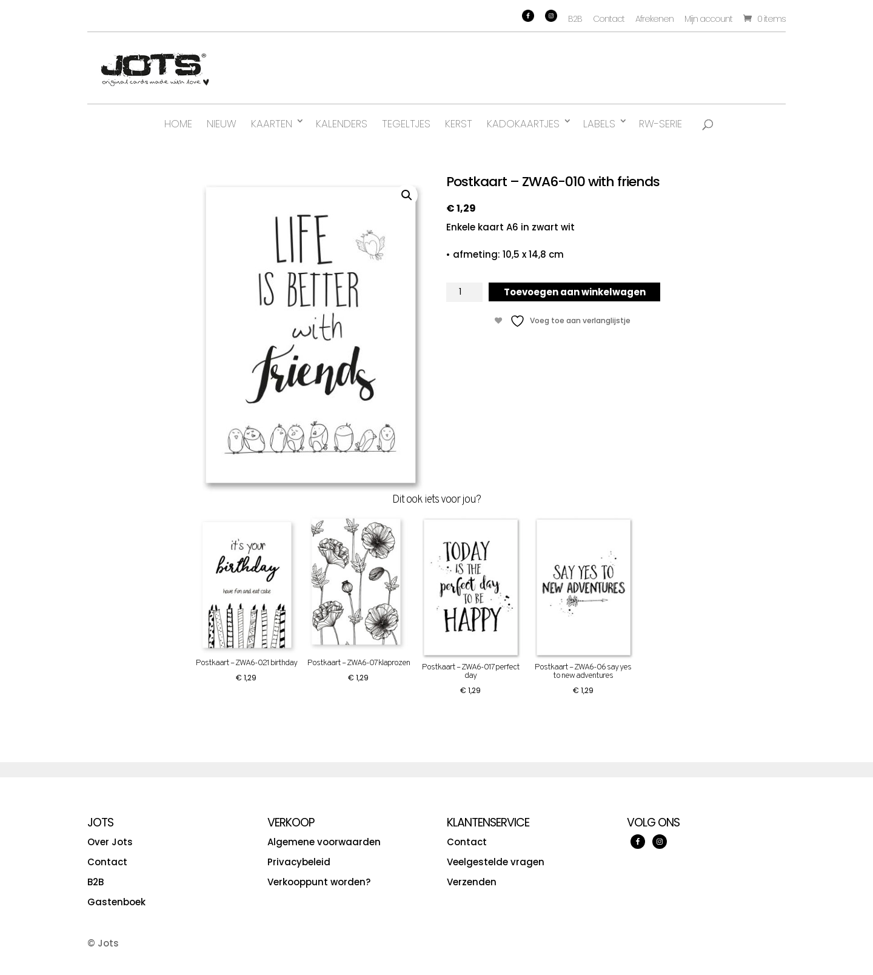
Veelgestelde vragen (495, 862)
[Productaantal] (464, 292)
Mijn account (708, 19)
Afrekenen (654, 19)
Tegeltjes (406, 123)
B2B (575, 19)
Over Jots (110, 842)
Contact (608, 19)
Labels (599, 123)
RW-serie (660, 123)
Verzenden (472, 882)
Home (178, 123)
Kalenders (341, 123)
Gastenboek (116, 902)
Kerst (458, 123)
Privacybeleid (298, 862)
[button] (407, 195)
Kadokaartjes (523, 123)
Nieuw (221, 123)
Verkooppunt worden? (318, 882)
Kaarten (271, 123)
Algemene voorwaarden (324, 842)
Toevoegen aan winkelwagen (575, 292)
